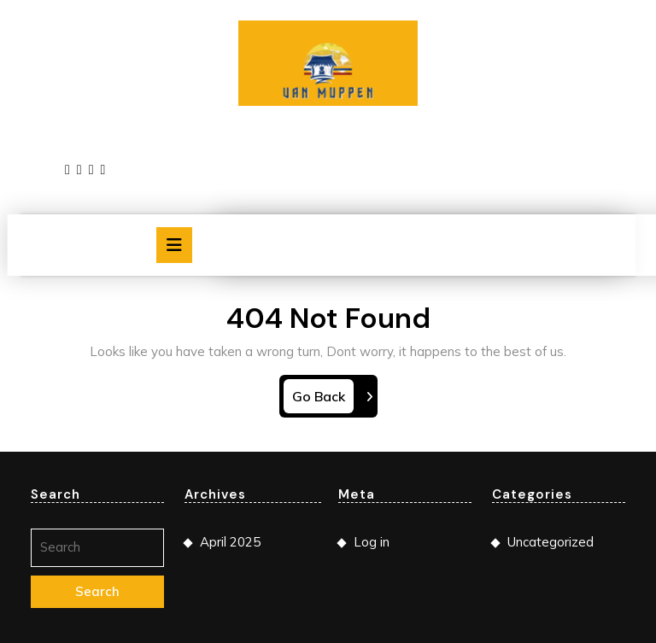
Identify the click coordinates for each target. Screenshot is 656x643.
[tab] (174, 245)
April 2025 (230, 542)
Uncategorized (550, 542)
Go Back (323, 399)
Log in (372, 542)
